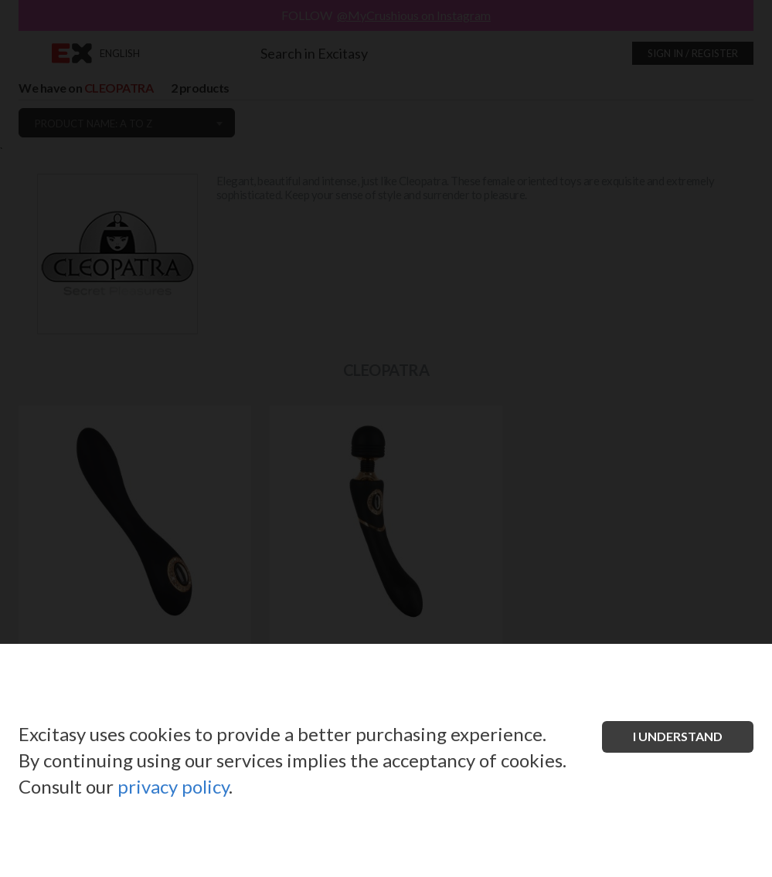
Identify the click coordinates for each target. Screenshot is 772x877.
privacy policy (173, 786)
